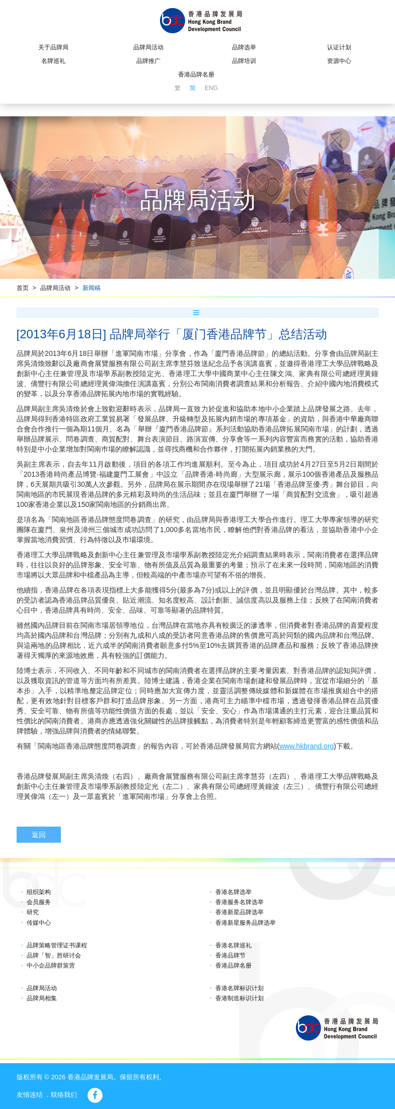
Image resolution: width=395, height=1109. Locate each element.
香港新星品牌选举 (239, 912)
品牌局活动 (148, 47)
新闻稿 (92, 287)
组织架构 (39, 892)
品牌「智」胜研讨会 (54, 955)
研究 (33, 912)
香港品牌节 (230, 955)
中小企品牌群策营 (51, 965)
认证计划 (339, 47)
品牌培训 (244, 60)
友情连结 (30, 1094)
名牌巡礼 (53, 60)
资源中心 (339, 60)
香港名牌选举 (233, 892)
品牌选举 (244, 47)
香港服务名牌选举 (239, 902)
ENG (211, 88)
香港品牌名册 (196, 74)
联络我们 (64, 1094)
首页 (23, 287)
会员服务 (39, 902)
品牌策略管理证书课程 (57, 945)
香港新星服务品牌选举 (245, 922)
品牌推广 (148, 60)
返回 (39, 835)
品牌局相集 (42, 998)
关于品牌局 (53, 47)
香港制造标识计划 (239, 998)
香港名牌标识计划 (239, 988)
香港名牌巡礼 (233, 945)
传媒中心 (39, 922)
